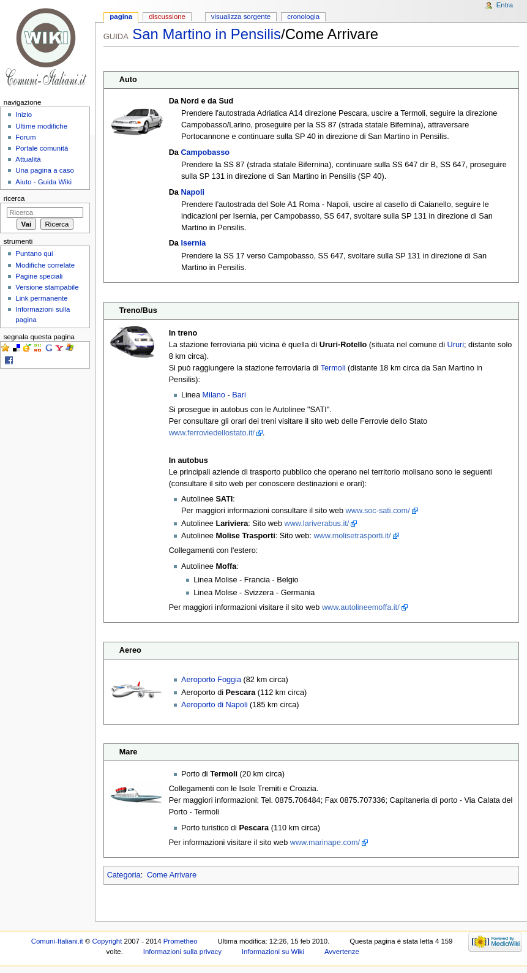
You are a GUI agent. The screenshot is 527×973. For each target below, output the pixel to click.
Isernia (193, 243)
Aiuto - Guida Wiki (43, 182)
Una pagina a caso (44, 170)
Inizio (23, 114)
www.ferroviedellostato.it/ (212, 433)
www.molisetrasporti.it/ (352, 536)
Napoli (192, 192)
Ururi (456, 344)
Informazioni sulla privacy (182, 951)
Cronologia (303, 16)
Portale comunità (41, 148)
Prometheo (180, 941)
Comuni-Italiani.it (57, 941)
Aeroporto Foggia (211, 679)
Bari (239, 395)
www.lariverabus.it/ (317, 523)
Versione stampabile (46, 287)
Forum (25, 137)
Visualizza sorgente (241, 16)
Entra (504, 5)
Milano (214, 395)
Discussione (167, 16)
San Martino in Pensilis (206, 34)
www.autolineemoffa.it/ (361, 607)
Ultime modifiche (41, 126)
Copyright (107, 941)
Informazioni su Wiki (273, 951)
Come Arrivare (171, 875)
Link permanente (41, 298)
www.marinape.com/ (325, 842)
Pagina (121, 16)
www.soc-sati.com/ (378, 510)
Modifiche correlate (45, 265)
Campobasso (205, 152)
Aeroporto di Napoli (214, 705)
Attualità (27, 159)
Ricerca (14, 198)
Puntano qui (34, 253)
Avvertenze (341, 951)
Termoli (333, 368)
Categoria (124, 875)
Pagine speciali (38, 276)
